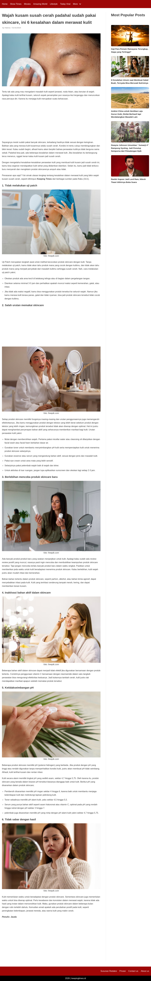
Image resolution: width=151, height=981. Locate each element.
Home (5, 4)
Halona (7, 28)
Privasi (122, 971)
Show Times (15, 4)
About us (145, 971)
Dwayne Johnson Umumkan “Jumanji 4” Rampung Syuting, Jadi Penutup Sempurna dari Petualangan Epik (130, 148)
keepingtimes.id (78, 978)
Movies (27, 4)
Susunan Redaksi (109, 971)
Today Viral (65, 4)
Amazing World (40, 4)
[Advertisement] (51, 121)
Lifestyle (54, 4)
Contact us (133, 971)
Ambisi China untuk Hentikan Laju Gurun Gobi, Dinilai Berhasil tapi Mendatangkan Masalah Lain (127, 114)
